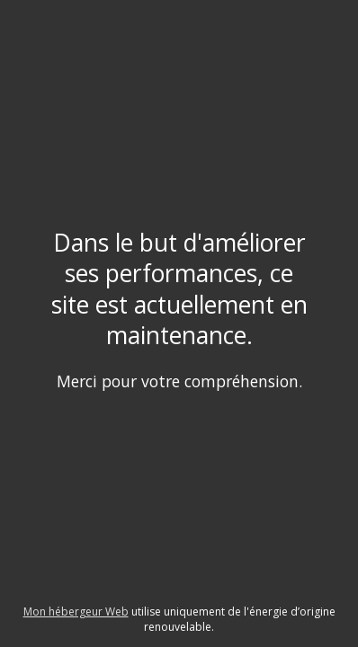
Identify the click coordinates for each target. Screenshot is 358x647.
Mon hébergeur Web (76, 611)
